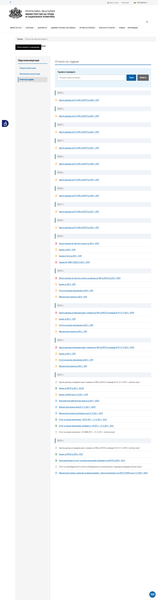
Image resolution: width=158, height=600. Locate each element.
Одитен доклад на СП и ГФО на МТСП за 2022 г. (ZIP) (79, 137)
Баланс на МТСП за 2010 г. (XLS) (71, 459)
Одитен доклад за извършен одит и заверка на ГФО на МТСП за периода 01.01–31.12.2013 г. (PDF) (96, 318)
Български (141, 2)
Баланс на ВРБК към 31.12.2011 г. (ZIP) (73, 400)
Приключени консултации (30, 79)
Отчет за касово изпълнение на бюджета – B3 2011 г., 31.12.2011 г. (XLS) (86, 431)
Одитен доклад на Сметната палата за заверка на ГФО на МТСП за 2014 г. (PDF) (89, 283)
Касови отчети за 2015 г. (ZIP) (70, 261)
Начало (20, 44)
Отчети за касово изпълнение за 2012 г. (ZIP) (76, 365)
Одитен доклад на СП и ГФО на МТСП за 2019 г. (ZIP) (79, 185)
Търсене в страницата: (66, 77)
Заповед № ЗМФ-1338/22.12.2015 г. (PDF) (74, 267)
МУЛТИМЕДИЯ (139, 28)
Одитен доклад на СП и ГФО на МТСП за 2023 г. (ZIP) (79, 121)
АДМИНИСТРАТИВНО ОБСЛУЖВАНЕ (66, 28)
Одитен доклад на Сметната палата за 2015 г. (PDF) (79, 248)
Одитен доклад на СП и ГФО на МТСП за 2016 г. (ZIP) (79, 233)
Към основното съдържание (28, 52)
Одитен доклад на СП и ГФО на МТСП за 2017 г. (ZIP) (79, 217)
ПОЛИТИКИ (31, 28)
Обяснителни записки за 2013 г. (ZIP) (73, 337)
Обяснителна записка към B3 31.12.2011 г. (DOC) (77, 412)
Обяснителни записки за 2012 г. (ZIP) (73, 371)
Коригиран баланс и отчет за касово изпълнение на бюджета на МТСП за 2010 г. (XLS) (92, 465)
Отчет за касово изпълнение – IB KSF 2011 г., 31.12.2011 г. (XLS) (83, 425)
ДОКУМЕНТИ (44, 28)
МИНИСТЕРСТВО (17, 28)
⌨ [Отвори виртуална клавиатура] (152, 594)
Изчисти (143, 83)
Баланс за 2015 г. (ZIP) (67, 255)
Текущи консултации (28, 73)
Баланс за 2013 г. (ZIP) (67, 324)
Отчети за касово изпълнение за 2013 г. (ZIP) (76, 330)
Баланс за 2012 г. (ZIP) (67, 359)
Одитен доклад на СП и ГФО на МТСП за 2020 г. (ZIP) (79, 169)
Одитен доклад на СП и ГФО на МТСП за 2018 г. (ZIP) (79, 201)
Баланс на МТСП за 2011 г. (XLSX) (71, 393)
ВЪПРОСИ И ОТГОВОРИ (112, 28)
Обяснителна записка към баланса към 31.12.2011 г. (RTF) (81, 418)
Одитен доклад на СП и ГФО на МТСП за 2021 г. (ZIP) (79, 153)
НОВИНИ (128, 28)
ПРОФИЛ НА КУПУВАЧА (91, 28)
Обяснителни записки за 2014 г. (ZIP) (73, 302)
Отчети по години (27, 85)
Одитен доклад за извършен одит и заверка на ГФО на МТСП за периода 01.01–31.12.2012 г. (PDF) (96, 352)
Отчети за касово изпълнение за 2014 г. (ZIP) (76, 296)
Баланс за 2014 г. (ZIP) (67, 289)
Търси (131, 83)
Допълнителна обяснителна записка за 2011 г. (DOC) (79, 406)
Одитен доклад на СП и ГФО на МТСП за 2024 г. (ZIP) (79, 105)
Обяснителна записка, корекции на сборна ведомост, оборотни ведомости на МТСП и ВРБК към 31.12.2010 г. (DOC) (103, 478)
